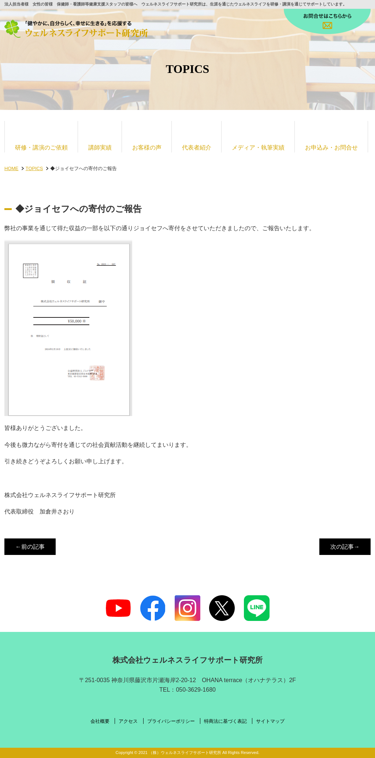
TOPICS (34, 168)
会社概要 (99, 721)
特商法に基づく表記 (225, 721)
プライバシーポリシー (171, 721)
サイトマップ (270, 721)
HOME (11, 168)
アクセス (128, 721)
